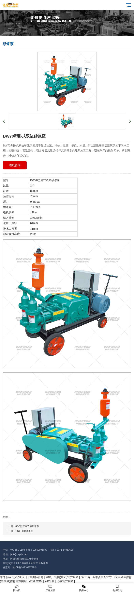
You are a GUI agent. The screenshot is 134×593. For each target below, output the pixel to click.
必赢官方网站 (65, 581)
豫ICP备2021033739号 (24, 567)
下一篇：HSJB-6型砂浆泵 (19, 531)
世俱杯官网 (36, 577)
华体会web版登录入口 (13, 577)
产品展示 (50, 588)
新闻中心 (84, 588)
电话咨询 (117, 588)
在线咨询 (14, 165)
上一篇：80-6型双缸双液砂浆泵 (22, 526)
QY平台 (85, 577)
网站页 (17, 588)
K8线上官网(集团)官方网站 (62, 577)
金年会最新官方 (102, 577)
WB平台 (50, 581)
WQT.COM (35, 581)
